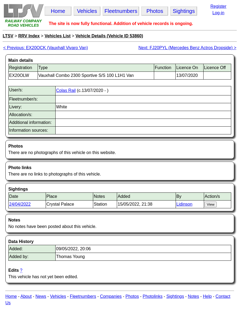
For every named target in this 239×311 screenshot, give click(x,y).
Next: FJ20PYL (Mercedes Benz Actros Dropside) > (187, 47)
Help (207, 296)
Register (218, 6)
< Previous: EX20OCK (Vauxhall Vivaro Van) (45, 47)
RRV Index (29, 36)
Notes (193, 296)
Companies (111, 296)
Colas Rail (66, 90)
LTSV (8, 36)
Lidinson (184, 204)
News (40, 296)
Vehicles (58, 296)
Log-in (218, 12)
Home (11, 296)
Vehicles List (58, 36)
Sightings (175, 296)
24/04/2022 (20, 204)
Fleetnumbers (83, 296)
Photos (132, 296)
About (26, 296)
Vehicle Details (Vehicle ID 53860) (109, 36)
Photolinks (152, 296)
